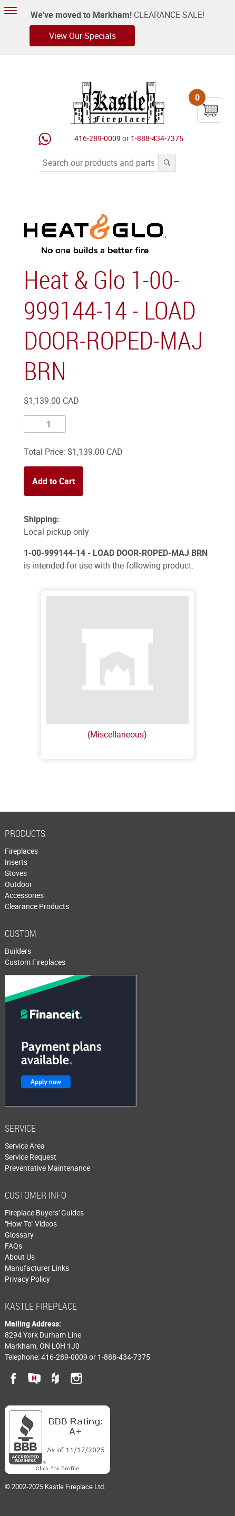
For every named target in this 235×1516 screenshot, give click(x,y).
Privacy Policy (27, 1279)
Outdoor (18, 884)
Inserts (16, 862)
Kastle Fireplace (117, 103)
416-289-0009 (97, 138)
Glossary (19, 1235)
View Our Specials (82, 36)
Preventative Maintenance (47, 1168)
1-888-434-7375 (157, 138)
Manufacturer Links (37, 1268)
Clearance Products (37, 906)
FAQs (13, 1246)
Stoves (16, 873)
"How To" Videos (31, 1224)
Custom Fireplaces (35, 962)
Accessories (24, 895)
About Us (20, 1257)
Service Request (30, 1157)
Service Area (25, 1146)
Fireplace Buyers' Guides (44, 1213)
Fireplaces (21, 851)
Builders (18, 951)
